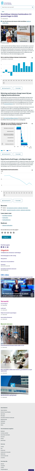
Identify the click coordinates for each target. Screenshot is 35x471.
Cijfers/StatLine (4, 410)
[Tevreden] (10, 232)
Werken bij (3, 454)
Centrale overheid (4, 433)
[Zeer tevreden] (13, 232)
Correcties (3, 457)
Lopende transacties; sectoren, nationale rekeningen (18, 210)
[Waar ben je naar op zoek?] (17, 7)
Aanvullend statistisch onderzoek (7, 417)
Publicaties (3, 421)
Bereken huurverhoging (5, 412)
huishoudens (5, 217)
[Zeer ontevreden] (2, 232)
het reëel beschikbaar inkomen (11, 118)
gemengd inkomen (8, 104)
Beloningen (3, 440)
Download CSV (6, 88)
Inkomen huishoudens (7, 225)
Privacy (2, 438)
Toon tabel (18, 88)
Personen (3, 436)
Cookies (2, 467)
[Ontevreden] (5, 232)
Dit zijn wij (3, 450)
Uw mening (31, 470)
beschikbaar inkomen (7, 215)
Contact (2, 446)
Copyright (3, 465)
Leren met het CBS (4, 455)
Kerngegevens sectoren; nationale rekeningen (17, 208)
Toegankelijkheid (4, 469)
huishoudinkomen (6, 219)
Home (3, 11)
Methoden (3, 423)
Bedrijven (3, 431)
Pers (1, 448)
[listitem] (1, 247)
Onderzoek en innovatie (5, 452)
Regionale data (4, 419)
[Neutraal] (8, 232)
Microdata (3, 415)
